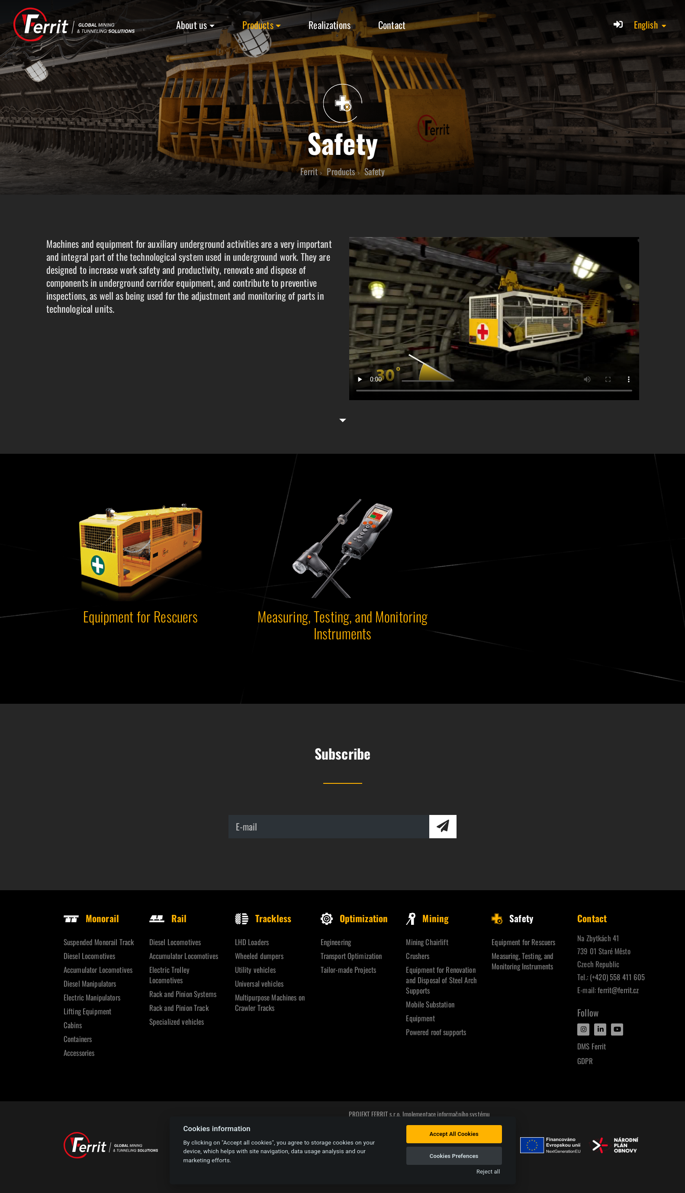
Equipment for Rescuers (523, 941)
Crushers (417, 955)
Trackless (263, 918)
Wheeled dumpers (259, 955)
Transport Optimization (351, 955)
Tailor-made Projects (348, 969)
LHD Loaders (252, 941)
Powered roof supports (436, 1031)
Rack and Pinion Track (179, 1007)
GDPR (585, 1060)
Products (257, 25)
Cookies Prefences (454, 1156)
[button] (651, 24)
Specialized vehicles (176, 1021)
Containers (78, 1038)
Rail (168, 918)
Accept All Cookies (453, 1134)
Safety (512, 918)
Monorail (91, 918)
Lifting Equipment (87, 1011)
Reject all (488, 1171)
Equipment (420, 1018)
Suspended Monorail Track (99, 941)
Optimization (354, 918)
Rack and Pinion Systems (182, 993)
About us (191, 25)
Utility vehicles (255, 969)
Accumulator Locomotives (98, 969)
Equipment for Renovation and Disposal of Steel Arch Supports (441, 980)
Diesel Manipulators (90, 983)
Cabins (73, 1025)
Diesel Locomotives (90, 955)
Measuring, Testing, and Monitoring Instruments (522, 961)
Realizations (330, 25)
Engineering (336, 941)
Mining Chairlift (427, 941)
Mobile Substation (430, 1004)
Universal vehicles (259, 983)
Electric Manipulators (92, 997)
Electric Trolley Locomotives (169, 974)
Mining (427, 918)
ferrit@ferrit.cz (618, 990)
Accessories (79, 1052)
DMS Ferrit (591, 1046)
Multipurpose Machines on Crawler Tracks (270, 1002)
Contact (391, 25)
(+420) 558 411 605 (617, 977)
